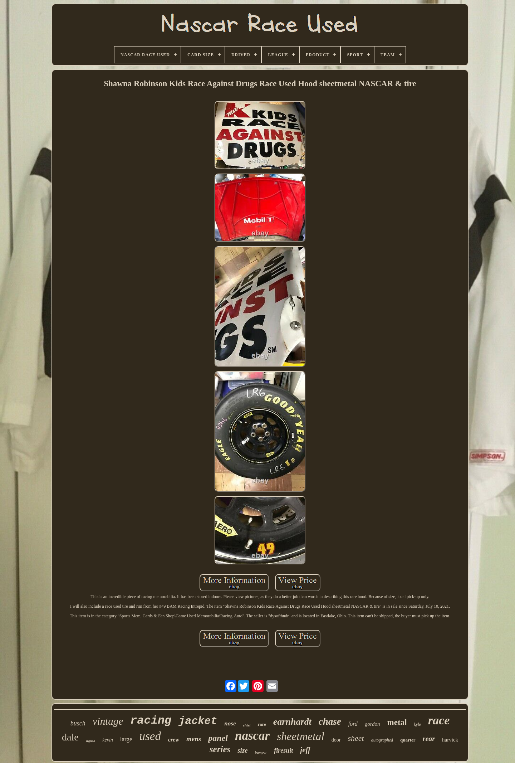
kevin (107, 740)
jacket (197, 721)
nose (230, 723)
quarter (408, 740)
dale (70, 737)
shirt (246, 725)
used (150, 736)
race (439, 720)
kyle (417, 724)
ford (353, 724)
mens (193, 739)
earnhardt (292, 721)
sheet (356, 738)
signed (90, 741)
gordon (372, 724)
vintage (108, 721)
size (242, 750)
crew (173, 740)
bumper (261, 752)
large (126, 739)
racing (150, 720)
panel (218, 738)
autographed (382, 740)
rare (262, 724)
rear (429, 739)
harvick (450, 740)
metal (397, 722)
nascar (252, 736)
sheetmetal (300, 736)
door (336, 740)
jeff (305, 749)
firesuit (283, 750)
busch (77, 723)
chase (330, 721)
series (220, 749)
